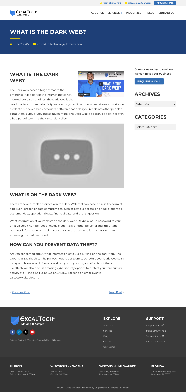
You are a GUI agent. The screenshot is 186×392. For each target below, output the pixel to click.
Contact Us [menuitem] (109, 347)
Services (114, 12)
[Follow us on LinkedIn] (19, 332)
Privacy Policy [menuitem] (17, 340)
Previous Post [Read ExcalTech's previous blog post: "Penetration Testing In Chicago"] (21, 292)
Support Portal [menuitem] (155, 325)
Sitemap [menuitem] (56, 340)
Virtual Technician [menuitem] (155, 341)
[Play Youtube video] (67, 156)
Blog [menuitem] (105, 336)
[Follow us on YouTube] (32, 332)
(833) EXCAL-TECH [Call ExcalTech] (111, 3)
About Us (97, 12)
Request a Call (165, 3)
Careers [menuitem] (107, 341)
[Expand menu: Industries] (142, 13)
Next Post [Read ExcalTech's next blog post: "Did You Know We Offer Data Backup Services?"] (115, 292)
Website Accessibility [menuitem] (38, 340)
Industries (133, 12)
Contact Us (166, 12)
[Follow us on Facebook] (12, 332)
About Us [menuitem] (108, 325)
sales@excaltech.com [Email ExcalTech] (138, 3)
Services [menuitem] (107, 331)
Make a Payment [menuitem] (156, 331)
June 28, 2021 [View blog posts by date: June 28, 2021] (20, 44)
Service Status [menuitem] (155, 336)
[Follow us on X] (25, 332)
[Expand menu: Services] (121, 13)
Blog (150, 12)
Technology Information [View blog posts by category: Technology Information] (66, 44)
